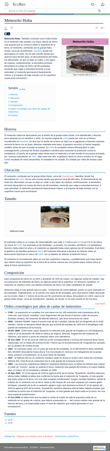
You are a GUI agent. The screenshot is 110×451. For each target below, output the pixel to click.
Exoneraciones (47, 447)
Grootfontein (68, 176)
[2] (9, 423)
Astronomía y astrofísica (66, 436)
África (40, 251)
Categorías (9, 436)
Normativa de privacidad (16, 447)
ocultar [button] (22, 89)
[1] (9, 420)
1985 (51, 147)
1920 (65, 138)
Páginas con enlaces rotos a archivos (35, 436)
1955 (40, 254)
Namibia (38, 51)
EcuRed (19, 4)
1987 (34, 156)
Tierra (95, 75)
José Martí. (100, 303)
